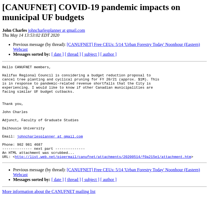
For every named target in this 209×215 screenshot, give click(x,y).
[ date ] (57, 54)
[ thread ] (73, 54)
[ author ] (108, 54)
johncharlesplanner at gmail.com (56, 30)
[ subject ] (90, 54)
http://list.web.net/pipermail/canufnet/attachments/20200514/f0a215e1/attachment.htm (103, 175)
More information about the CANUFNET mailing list (49, 210)
